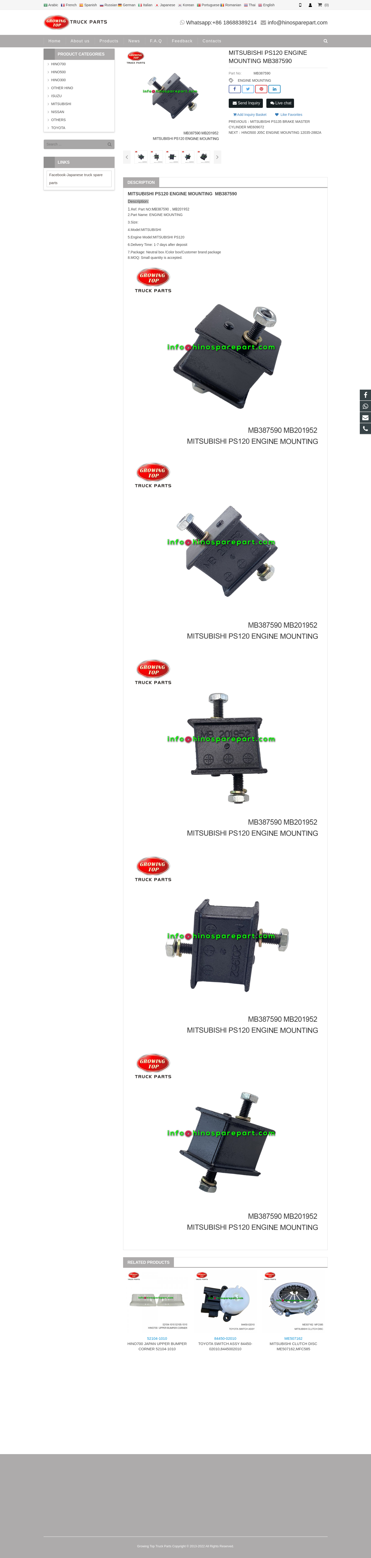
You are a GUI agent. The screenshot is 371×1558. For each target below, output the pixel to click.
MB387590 (226, 193)
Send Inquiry (246, 103)
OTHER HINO (62, 88)
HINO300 (58, 80)
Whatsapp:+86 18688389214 (221, 22)
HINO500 (58, 72)
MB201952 (180, 209)
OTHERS (58, 120)
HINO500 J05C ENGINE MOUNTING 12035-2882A (281, 133)
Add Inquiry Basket (250, 115)
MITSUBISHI (141, 193)
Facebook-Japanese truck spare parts (76, 179)
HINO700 (58, 64)
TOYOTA (58, 128)
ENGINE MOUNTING (254, 80)
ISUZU (56, 96)
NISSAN (57, 112)
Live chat (280, 103)
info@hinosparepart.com (297, 22)
